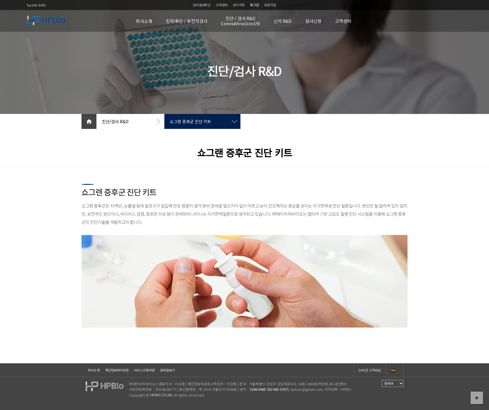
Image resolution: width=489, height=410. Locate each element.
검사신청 (313, 21)
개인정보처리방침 (117, 370)
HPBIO (346, 389)
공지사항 (239, 4)
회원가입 (270, 4)
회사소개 (144, 21)
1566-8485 (36, 5)
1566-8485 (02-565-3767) (269, 389)
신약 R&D (282, 21)
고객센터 (222, 4)
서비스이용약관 (144, 370)
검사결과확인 (202, 4)
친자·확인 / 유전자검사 (186, 21)
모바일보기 (167, 370)
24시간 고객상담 (369, 370)
